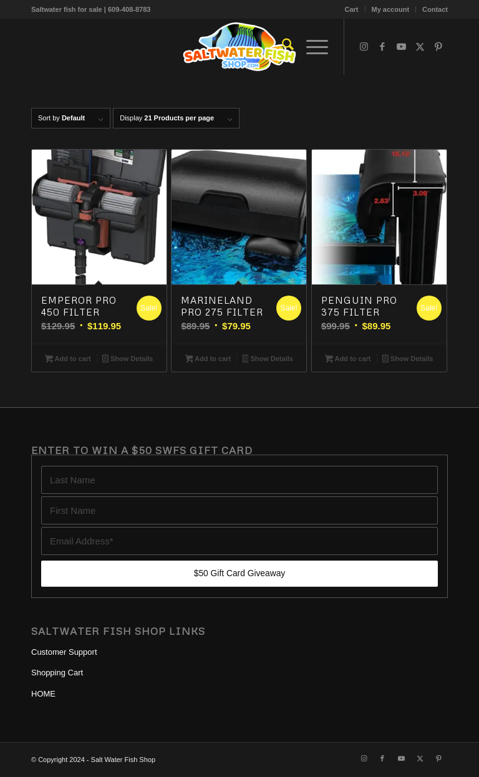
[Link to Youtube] (401, 46)
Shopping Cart (57, 672)
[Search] (281, 47)
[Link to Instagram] (363, 46)
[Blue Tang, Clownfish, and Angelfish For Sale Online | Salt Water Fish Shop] (239, 47)
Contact (435, 9)
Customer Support (64, 652)
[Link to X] (419, 46)
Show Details (127, 360)
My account (391, 9)
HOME (43, 693)
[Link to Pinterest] (438, 46)
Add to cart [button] (67, 360)
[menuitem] (352, 9)
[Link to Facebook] (382, 46)
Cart (352, 9)
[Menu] (311, 47)
